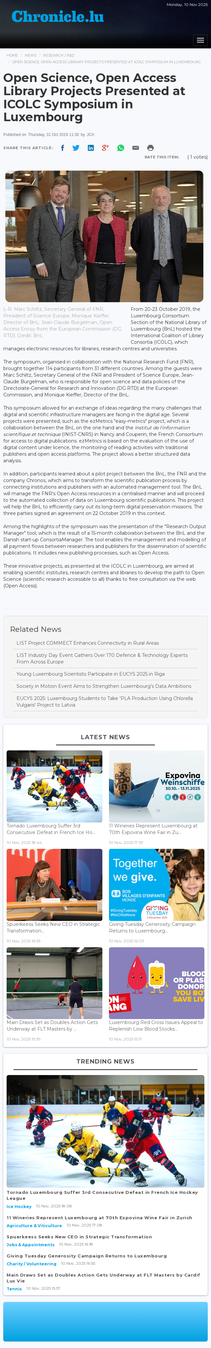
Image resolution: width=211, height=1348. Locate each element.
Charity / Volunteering (31, 1263)
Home (12, 55)
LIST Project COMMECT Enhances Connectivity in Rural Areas (88, 643)
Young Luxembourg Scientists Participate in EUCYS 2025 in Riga (91, 674)
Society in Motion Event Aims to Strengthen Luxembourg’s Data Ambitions (104, 686)
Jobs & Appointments (30, 1244)
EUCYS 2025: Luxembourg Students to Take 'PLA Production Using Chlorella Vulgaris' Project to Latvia (105, 701)
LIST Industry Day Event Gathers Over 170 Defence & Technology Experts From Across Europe (102, 658)
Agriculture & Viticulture (34, 1225)
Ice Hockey (19, 1206)
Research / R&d (58, 55)
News (30, 55)
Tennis (14, 1288)
